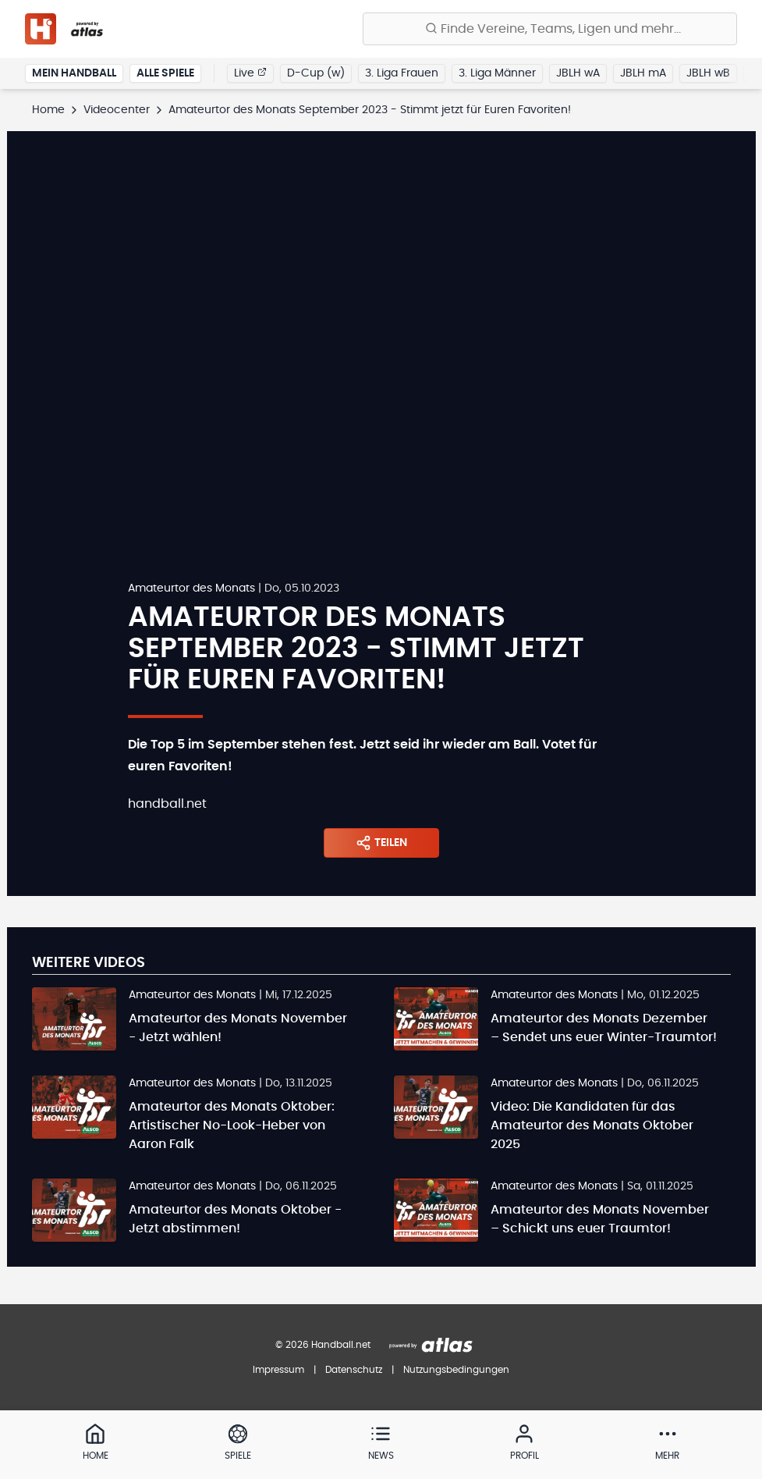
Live (250, 72)
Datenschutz (353, 1369)
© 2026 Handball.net (322, 1344)
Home (48, 110)
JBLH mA (643, 73)
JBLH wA (578, 73)
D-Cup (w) (316, 73)
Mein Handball (74, 73)
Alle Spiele (165, 73)
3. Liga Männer (497, 73)
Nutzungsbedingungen (456, 1369)
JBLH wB (708, 73)
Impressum (278, 1369)
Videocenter (116, 110)
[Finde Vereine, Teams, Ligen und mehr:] (550, 28)
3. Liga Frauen (401, 73)
